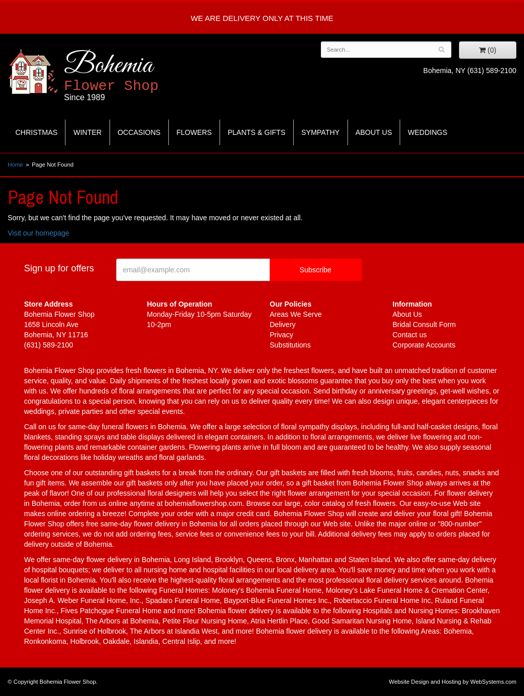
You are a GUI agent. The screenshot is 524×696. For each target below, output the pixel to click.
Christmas (36, 132)
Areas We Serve (296, 314)
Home (15, 164)
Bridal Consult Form (424, 324)
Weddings (427, 132)
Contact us (409, 335)
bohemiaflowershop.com (204, 503)
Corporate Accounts (423, 345)
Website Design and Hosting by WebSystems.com (452, 682)
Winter (87, 132)
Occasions (139, 132)
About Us (374, 132)
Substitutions (290, 345)
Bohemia (136, 76)
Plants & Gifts (257, 132)
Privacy (281, 335)
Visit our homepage (38, 233)
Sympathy (320, 132)
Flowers (194, 132)
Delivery (283, 324)
